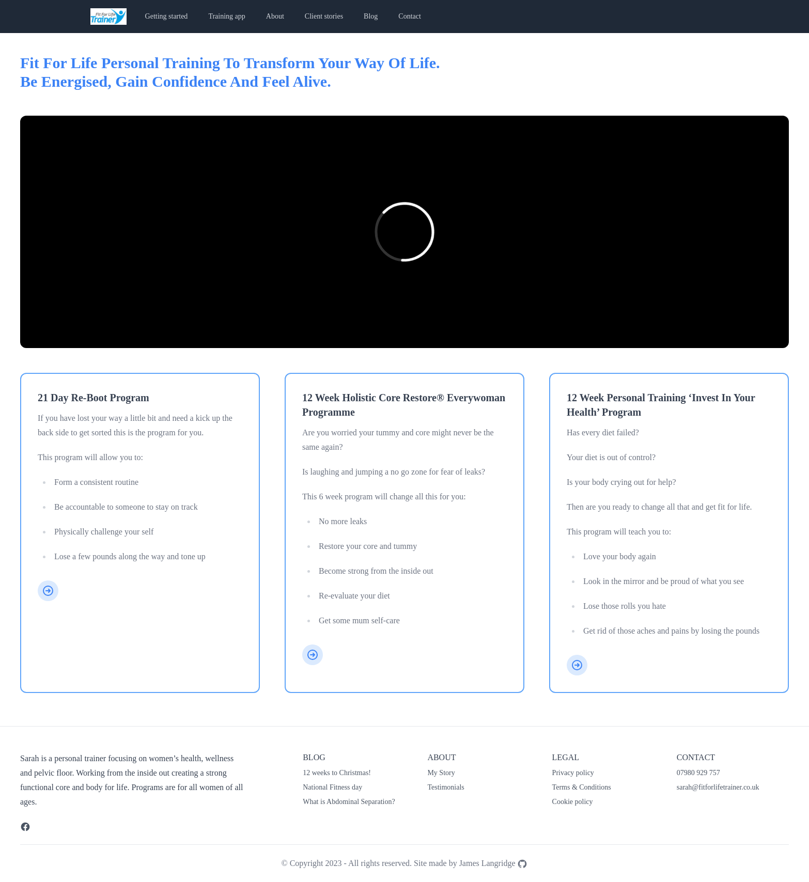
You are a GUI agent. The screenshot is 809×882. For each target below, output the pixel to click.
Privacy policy (573, 773)
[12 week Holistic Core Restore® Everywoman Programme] (312, 654)
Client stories (324, 16)
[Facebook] (25, 827)
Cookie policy (572, 802)
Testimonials (445, 787)
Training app (226, 16)
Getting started (166, 16)
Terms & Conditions (581, 787)
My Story (441, 773)
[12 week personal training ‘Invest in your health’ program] (577, 665)
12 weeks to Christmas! (337, 773)
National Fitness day (332, 787)
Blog (371, 16)
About (275, 16)
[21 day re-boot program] (48, 590)
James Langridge (493, 863)
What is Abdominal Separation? (349, 802)
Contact (409, 16)
